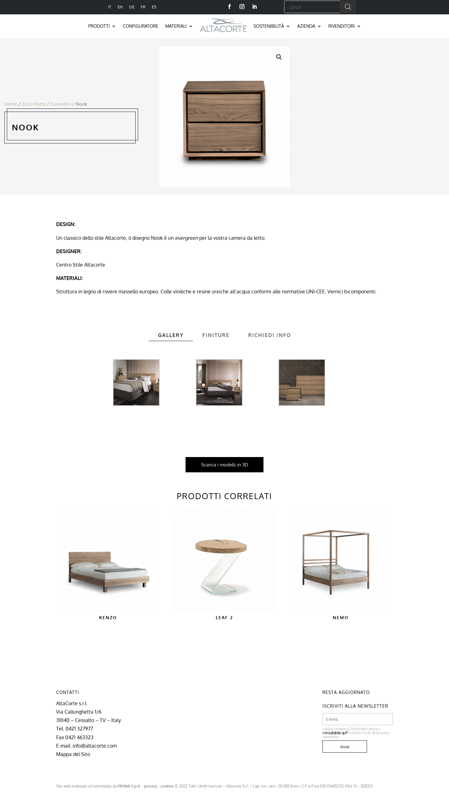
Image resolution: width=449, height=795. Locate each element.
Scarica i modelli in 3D (224, 465)
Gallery (171, 335)
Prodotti (99, 26)
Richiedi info (269, 335)
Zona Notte (34, 104)
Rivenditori (341, 26)
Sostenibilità (268, 26)
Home (10, 104)
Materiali (176, 26)
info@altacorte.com (95, 746)
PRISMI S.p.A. (129, 786)
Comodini (61, 104)
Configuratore (140, 26)
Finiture (215, 335)
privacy (150, 786)
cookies (167, 786)
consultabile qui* (335, 732)
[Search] (348, 7)
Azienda (306, 26)
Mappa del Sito (73, 754)
